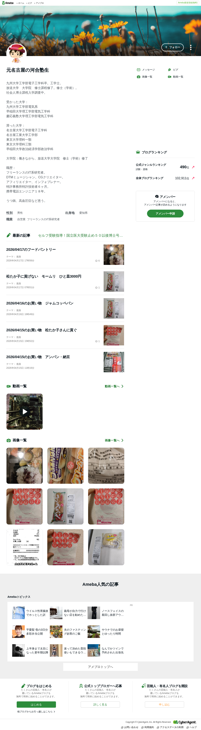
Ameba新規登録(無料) (187, 2)
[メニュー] (191, 47)
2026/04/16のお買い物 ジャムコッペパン (39, 303)
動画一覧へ (114, 386)
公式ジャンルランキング (151, 164)
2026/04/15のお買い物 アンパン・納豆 (38, 357)
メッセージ (146, 70)
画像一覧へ (114, 440)
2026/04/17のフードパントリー (31, 250)
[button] (172, 47)
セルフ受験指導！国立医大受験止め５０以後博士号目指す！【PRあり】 (95, 235)
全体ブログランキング (149, 178)
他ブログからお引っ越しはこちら (35, 711)
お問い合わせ (129, 727)
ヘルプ (191, 727)
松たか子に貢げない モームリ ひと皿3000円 (43, 276)
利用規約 (147, 727)
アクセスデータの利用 (170, 727)
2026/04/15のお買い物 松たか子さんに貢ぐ (41, 330)
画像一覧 (144, 77)
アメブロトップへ (100, 666)
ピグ (173, 70)
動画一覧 (175, 77)
